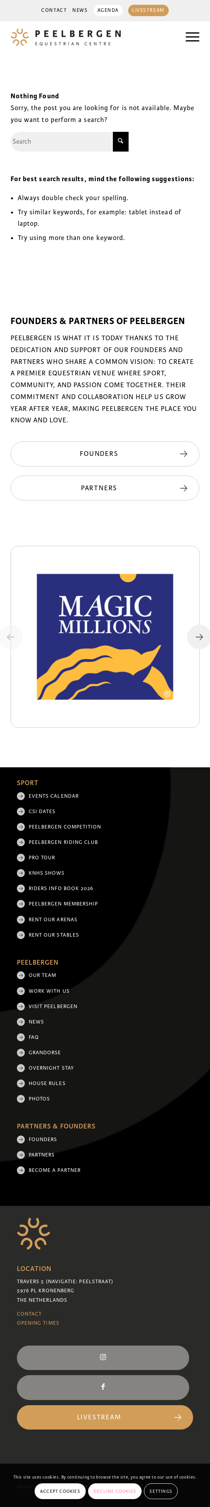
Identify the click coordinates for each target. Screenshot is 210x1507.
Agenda (108, 10)
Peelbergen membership (63, 904)
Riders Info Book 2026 (61, 888)
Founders (43, 1139)
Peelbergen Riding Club (63, 842)
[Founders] (105, 454)
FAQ (34, 1037)
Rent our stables (54, 935)
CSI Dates (42, 811)
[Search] (70, 142)
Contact (54, 10)
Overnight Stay (51, 1068)
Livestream (148, 10)
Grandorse (45, 1053)
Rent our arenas (53, 920)
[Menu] (188, 37)
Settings (160, 1491)
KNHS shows (47, 873)
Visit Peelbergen (53, 1006)
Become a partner (55, 1170)
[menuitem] (54, 11)
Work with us (49, 991)
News (80, 10)
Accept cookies (60, 1491)
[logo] (86, 37)
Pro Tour (42, 858)
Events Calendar (54, 796)
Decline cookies (115, 1491)
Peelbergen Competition (65, 827)
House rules (47, 1083)
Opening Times (38, 1323)
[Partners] (105, 488)
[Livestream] (105, 1417)
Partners (42, 1155)
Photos (39, 1099)
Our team (43, 975)
